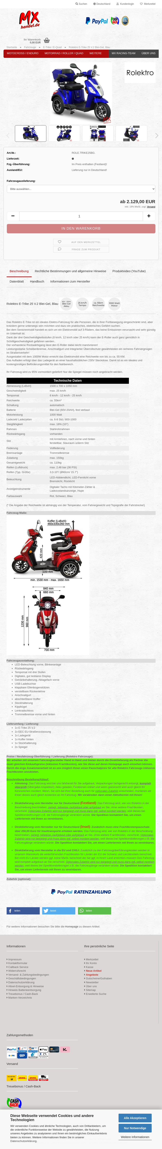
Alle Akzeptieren (135, 1118)
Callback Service (17, 967)
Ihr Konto (90, 963)
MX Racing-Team (123, 53)
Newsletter (91, 982)
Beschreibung (19, 271)
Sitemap (90, 990)
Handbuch (37, 281)
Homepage (71, 926)
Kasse (89, 967)
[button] (101, 4)
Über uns (148, 53)
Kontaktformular (17, 963)
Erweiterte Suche (95, 993)
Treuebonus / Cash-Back (22, 993)
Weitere (96, 53)
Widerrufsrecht (16, 970)
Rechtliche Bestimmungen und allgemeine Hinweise (70, 271)
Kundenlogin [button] (125, 3)
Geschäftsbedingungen (21, 978)
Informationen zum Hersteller (70, 281)
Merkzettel (147, 3)
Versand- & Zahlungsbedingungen (28, 974)
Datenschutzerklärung (23, 1141)
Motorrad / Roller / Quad (64, 53)
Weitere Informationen (135, 1137)
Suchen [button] (81, 3)
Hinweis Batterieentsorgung (24, 990)
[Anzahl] (81, 216)
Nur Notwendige (135, 1128)
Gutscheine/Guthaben (98, 978)
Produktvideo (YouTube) (129, 271)
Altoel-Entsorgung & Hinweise (25, 986)
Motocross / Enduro (22, 53)
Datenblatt (17, 281)
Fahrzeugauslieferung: (21, 180)
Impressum (15, 959)
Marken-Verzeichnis (19, 997)
